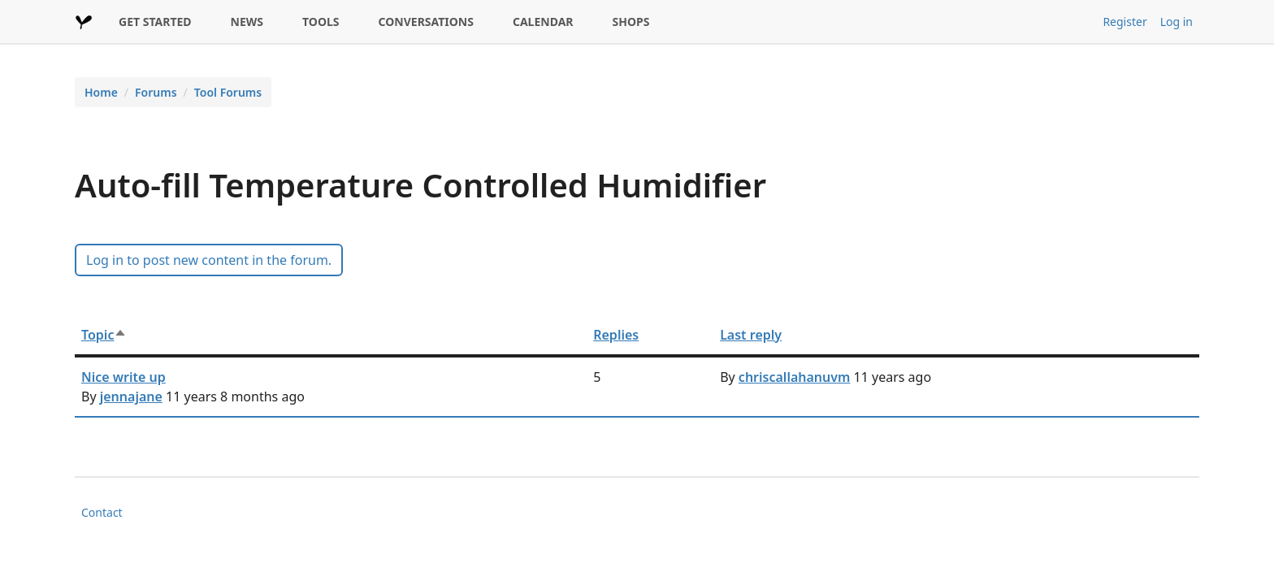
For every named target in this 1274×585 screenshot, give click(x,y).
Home (101, 92)
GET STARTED (155, 21)
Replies (616, 335)
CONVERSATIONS (426, 21)
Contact (102, 512)
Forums (156, 92)
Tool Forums (228, 92)
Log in (1176, 21)
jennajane (131, 396)
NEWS (247, 21)
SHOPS (631, 21)
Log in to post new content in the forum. (209, 260)
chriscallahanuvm (795, 377)
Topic (104, 335)
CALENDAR (543, 21)
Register (1124, 21)
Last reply (751, 335)
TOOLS (321, 21)
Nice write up (123, 377)
